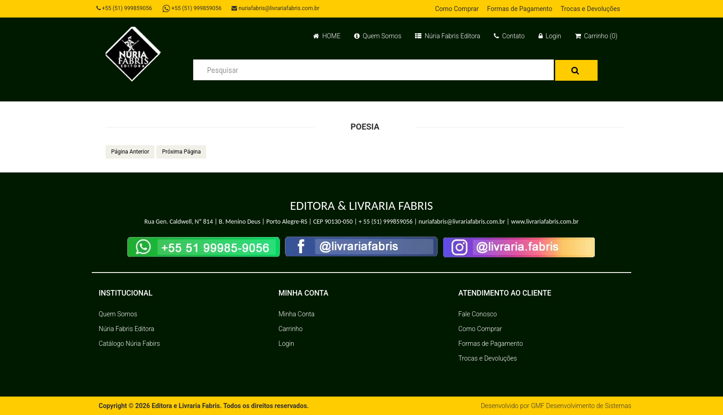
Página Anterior (130, 151)
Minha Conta (296, 314)
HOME (326, 36)
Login (550, 36)
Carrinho (290, 328)
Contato (509, 36)
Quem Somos (377, 36)
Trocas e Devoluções (590, 8)
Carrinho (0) (596, 36)
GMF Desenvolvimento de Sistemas (581, 405)
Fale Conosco (477, 314)
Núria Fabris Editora (447, 36)
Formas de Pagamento (519, 8)
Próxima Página (181, 151)
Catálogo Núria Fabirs (129, 343)
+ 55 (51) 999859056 (386, 221)
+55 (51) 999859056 (124, 8)
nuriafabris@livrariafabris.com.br (275, 8)
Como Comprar (457, 8)
